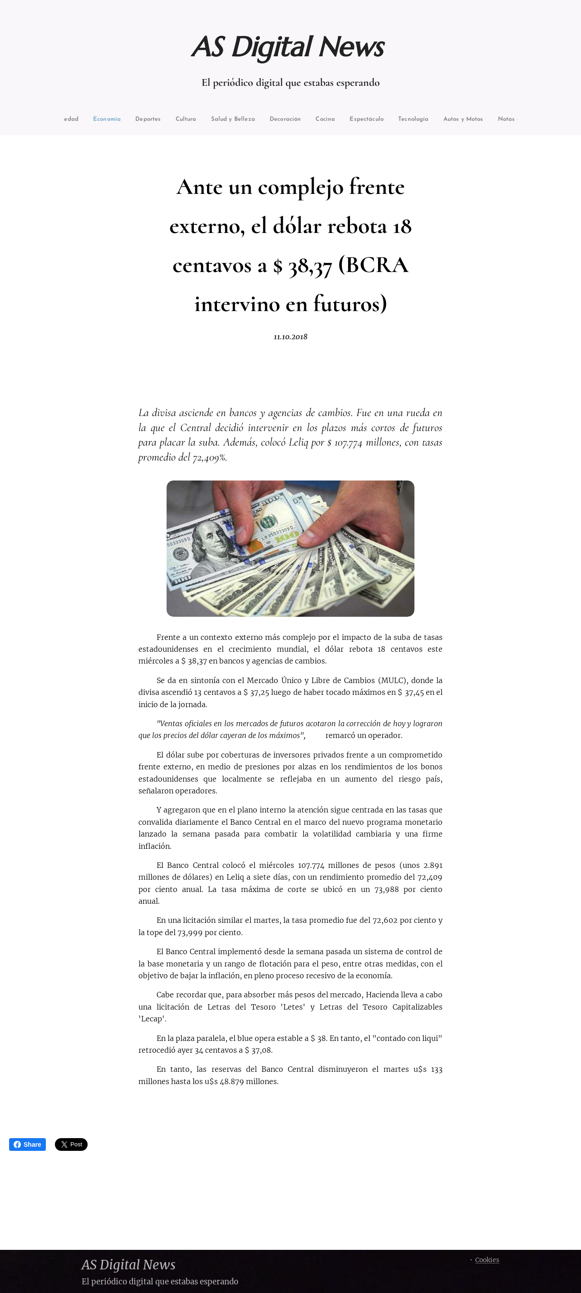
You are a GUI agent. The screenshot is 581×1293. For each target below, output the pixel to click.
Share (27, 1144)
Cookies (487, 1260)
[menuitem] (85, 119)
